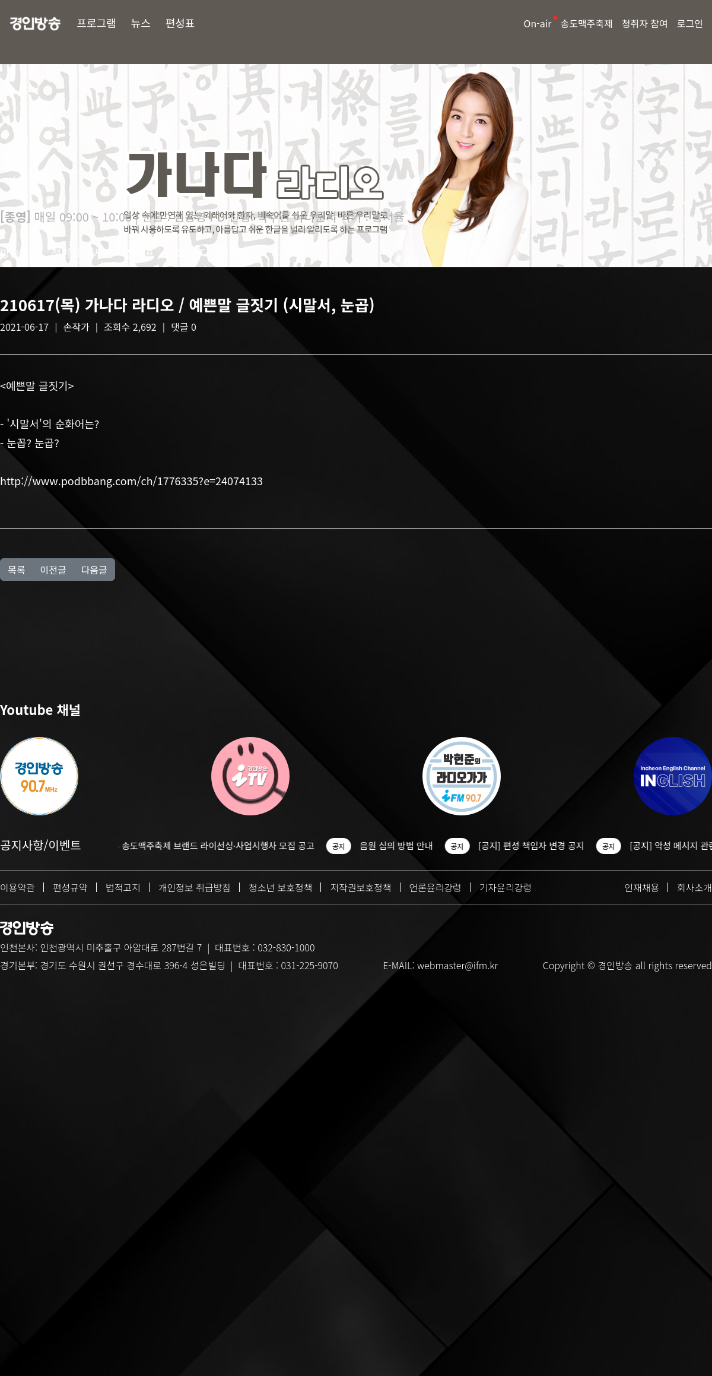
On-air (538, 23)
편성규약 (70, 887)
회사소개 (694, 887)
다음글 (94, 569)
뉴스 (141, 22)
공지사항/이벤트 (40, 844)
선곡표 (140, 252)
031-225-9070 (309, 965)
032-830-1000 (286, 947)
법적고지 (123, 887)
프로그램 (96, 22)
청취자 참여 (645, 23)
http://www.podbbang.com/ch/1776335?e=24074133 (131, 480)
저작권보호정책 (360, 887)
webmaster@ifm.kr (457, 965)
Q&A (177, 252)
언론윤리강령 (435, 887)
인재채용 (641, 887)
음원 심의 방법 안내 (416, 845)
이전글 (53, 569)
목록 (16, 569)
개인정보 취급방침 (194, 887)
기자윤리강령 (505, 887)
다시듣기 (219, 252)
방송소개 (19, 252)
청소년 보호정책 (281, 887)
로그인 (690, 23)
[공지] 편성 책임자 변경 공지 (552, 845)
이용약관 (17, 887)
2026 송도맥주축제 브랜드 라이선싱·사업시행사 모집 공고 (227, 845)
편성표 (180, 22)
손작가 (76, 327)
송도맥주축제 (586, 23)
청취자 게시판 (82, 252)
